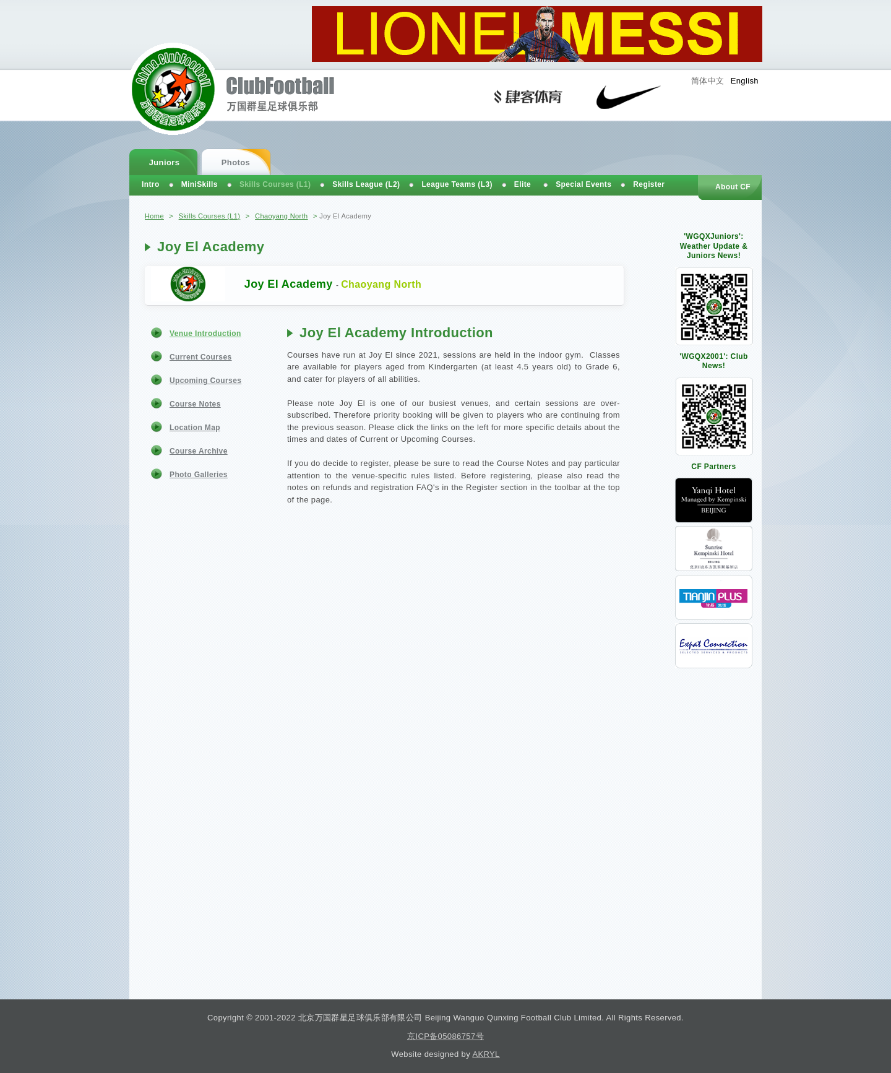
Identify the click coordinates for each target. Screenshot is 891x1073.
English (745, 80)
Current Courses (201, 357)
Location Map (195, 427)
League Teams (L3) (456, 184)
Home (154, 216)
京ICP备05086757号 (445, 1036)
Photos (236, 162)
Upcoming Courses (205, 380)
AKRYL (485, 1054)
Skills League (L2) (366, 184)
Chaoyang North (281, 216)
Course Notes (195, 404)
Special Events (583, 184)
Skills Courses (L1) (210, 216)
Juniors (164, 162)
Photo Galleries (199, 474)
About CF (733, 187)
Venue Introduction (205, 333)
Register (649, 184)
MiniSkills (199, 184)
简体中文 (708, 80)
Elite (522, 184)
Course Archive (199, 451)
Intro (151, 184)
